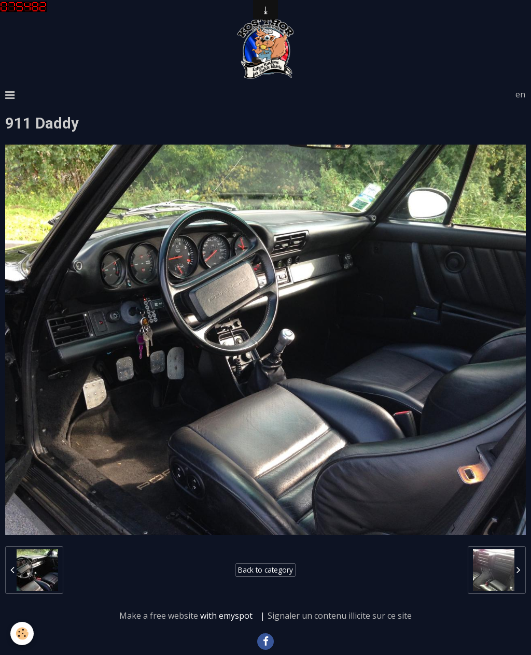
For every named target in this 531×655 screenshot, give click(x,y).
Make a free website (158, 615)
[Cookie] (22, 633)
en (520, 94)
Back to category (265, 570)
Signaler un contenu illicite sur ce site (340, 615)
